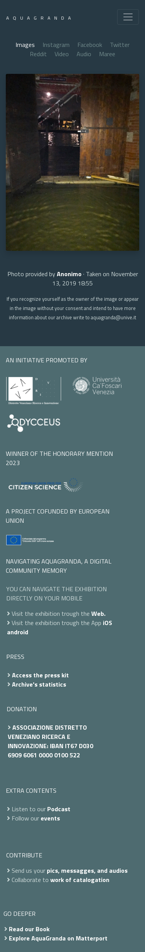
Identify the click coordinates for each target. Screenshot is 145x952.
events (50, 818)
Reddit (38, 53)
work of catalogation (79, 879)
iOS (107, 622)
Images (25, 44)
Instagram (56, 44)
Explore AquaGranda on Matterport (58, 938)
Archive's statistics (39, 684)
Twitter (120, 44)
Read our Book (29, 929)
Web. (98, 613)
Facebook (89, 44)
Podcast (58, 809)
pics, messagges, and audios (87, 870)
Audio (84, 53)
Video (62, 53)
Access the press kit (40, 675)
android (17, 632)
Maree (107, 53)
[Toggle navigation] (128, 17)
